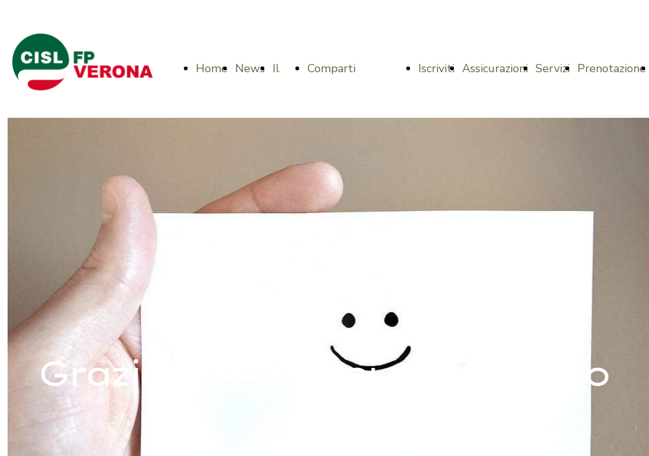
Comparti (331, 68)
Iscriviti (436, 68)
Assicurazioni (495, 68)
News (250, 68)
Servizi (553, 68)
